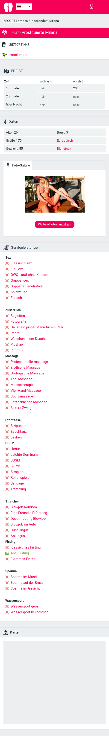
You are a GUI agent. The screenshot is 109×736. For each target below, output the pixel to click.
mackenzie (14, 55)
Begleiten (18, 316)
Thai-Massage (21, 379)
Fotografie (18, 321)
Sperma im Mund (24, 577)
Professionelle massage (29, 362)
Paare (15, 333)
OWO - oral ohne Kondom (30, 275)
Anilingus (18, 536)
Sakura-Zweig (21, 408)
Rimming (17, 350)
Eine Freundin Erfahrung (29, 513)
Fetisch (16, 298)
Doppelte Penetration (27, 286)
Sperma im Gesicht (25, 588)
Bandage (17, 483)
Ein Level (17, 269)
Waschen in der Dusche (29, 339)
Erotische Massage (25, 367)
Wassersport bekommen (29, 612)
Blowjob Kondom (24, 507)
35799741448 (19, 45)
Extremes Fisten (23, 559)
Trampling (18, 489)
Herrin (15, 449)
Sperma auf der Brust (27, 583)
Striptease (18, 426)
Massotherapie (22, 385)
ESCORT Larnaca (15, 21)
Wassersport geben (25, 606)
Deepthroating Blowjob (28, 519)
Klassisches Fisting (26, 547)
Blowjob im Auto (23, 524)
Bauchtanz (19, 431)
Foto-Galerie (18, 165)
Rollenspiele (20, 478)
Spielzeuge (19, 292)
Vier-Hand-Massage (26, 390)
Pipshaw (17, 344)
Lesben (16, 437)
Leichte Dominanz (24, 455)
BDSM (15, 460)
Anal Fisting (20, 553)
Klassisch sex (21, 263)
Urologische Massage (27, 373)
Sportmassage (22, 396)
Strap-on (17, 472)
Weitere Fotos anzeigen (54, 224)
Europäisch (65, 140)
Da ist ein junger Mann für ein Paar (37, 327)
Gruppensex (20, 280)
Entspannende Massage (29, 402)
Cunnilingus (20, 530)
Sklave (16, 466)
